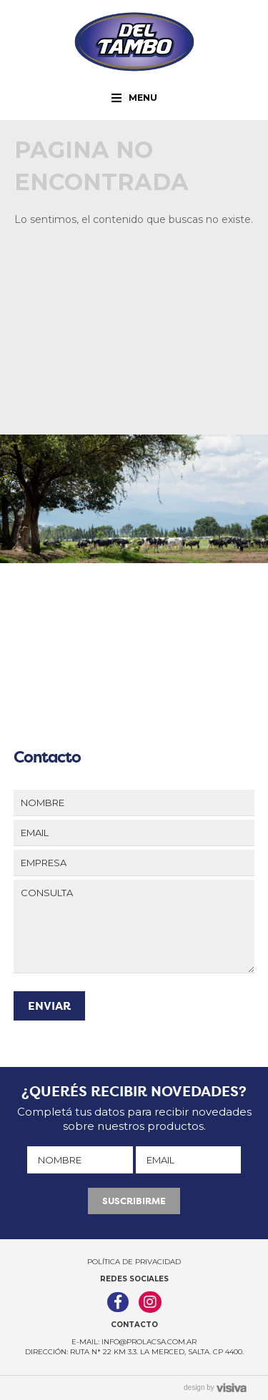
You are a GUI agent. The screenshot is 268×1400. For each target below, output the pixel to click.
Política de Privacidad (134, 1261)
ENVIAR (49, 1005)
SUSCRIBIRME (134, 1201)
